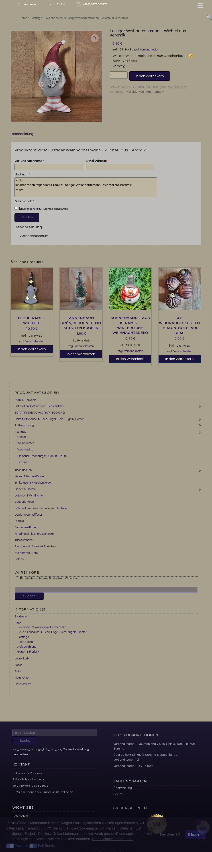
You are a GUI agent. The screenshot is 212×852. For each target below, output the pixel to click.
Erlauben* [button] (195, 834)
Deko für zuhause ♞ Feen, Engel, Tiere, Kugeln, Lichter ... (50, 419)
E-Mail (56, 4)
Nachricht (22, 174)
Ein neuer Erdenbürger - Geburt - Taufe (42, 456)
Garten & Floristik (26, 489)
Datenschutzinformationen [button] (112, 839)
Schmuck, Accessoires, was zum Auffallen (41, 508)
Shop (18, 623)
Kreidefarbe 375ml (26, 553)
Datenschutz (24, 201)
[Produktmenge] (119, 74)
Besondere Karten (26, 527)
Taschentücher (24, 540)
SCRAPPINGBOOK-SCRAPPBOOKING (40, 412)
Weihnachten (177, 87)
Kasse (18, 665)
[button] (95, 38)
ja (18, 208)
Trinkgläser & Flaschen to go (33, 482)
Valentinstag (25, 449)
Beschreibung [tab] (22, 134)
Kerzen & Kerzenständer (30, 476)
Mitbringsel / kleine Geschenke (34, 533)
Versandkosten (149, 49)
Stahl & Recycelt (25, 400)
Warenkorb (22, 658)
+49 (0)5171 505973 (92, 4)
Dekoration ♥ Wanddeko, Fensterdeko (39, 406)
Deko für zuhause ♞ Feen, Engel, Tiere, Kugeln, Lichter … (53, 632)
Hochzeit (23, 462)
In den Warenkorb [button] (31, 349)
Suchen (29, 596)
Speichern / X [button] (170, 834)
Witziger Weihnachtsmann (145, 91)
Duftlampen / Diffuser (28, 514)
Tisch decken (23, 470)
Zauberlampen (24, 501)
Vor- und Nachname (29, 161)
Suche (25, 740)
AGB (18, 671)
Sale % (19, 559)
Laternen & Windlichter (29, 495)
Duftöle (19, 520)
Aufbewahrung (24, 425)
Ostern (21, 436)
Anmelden (26, 4)
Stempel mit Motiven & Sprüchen (35, 546)
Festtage (20, 431)
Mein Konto (22, 677)
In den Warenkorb (149, 76)
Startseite (21, 616)
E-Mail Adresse (97, 161)
